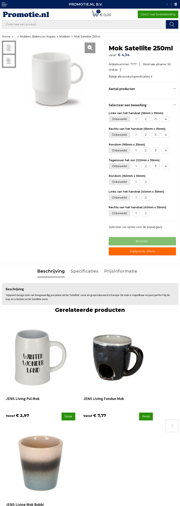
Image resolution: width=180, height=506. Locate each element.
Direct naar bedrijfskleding (158, 14)
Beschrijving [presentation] (51, 269)
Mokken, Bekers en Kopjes (37, 36)
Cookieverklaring (148, 426)
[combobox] (84, 24)
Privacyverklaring (148, 431)
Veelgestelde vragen (60, 426)
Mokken (64, 36)
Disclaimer (144, 436)
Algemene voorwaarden (153, 421)
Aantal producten (122, 87)
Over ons (53, 421)
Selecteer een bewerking (128, 103)
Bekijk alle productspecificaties (130, 75)
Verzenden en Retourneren (110, 431)
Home (6, 36)
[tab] (51, 270)
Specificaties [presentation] (84, 269)
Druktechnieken (57, 431)
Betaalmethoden (103, 426)
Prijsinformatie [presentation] (120, 269)
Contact (97, 421)
